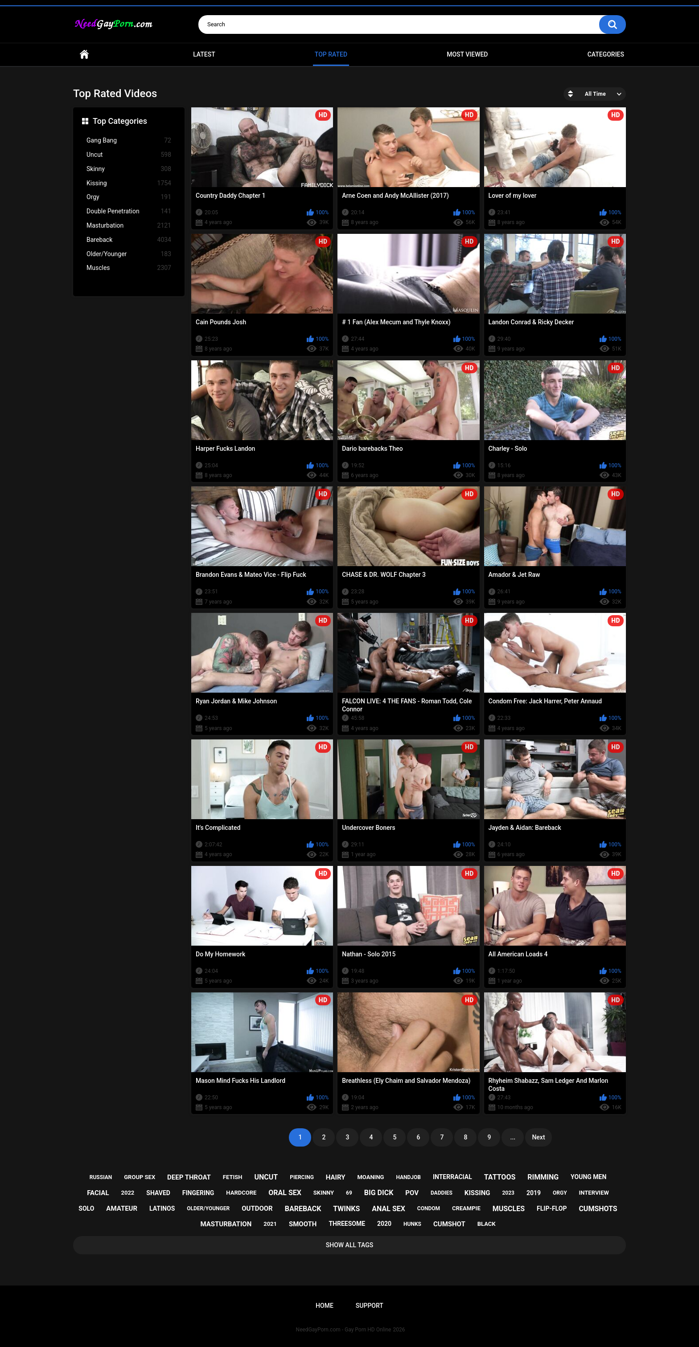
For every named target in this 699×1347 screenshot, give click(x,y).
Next (538, 1137)
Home (84, 54)
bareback (303, 1208)
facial (98, 1193)
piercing (302, 1177)
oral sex (284, 1192)
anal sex (388, 1208)
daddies (441, 1193)
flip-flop (552, 1208)
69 (349, 1193)
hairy (335, 1177)
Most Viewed (467, 54)
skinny (323, 1192)
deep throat (189, 1177)
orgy (560, 1193)
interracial (452, 1176)
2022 (127, 1192)
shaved (158, 1192)
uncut (266, 1177)
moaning (370, 1177)
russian (101, 1177)
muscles (509, 1208)
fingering (198, 1192)
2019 (533, 1192)
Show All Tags (350, 1245)
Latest (204, 54)
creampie (466, 1208)
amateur (121, 1208)
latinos (162, 1208)
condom (428, 1208)
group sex (139, 1177)
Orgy (128, 197)
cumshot (449, 1224)
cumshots (598, 1208)
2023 (508, 1193)
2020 (384, 1223)
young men (588, 1176)
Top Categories (120, 121)
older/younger (208, 1208)
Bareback (128, 240)
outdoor (257, 1208)
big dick (379, 1192)
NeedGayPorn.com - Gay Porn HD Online (343, 1330)
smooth (303, 1224)
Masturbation (128, 225)
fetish (233, 1177)
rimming (543, 1177)
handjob (408, 1177)
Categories (606, 54)
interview (594, 1192)
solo (86, 1208)
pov (412, 1193)
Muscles (128, 268)
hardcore (241, 1192)
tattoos (500, 1177)
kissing (477, 1193)
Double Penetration (128, 211)
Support (369, 1305)
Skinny (128, 169)
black (486, 1223)
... (513, 1137)
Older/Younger (128, 254)
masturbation (225, 1224)
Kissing (128, 183)
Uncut (128, 155)
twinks (346, 1208)
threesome (347, 1223)
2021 (270, 1223)
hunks (412, 1224)
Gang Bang (128, 140)
